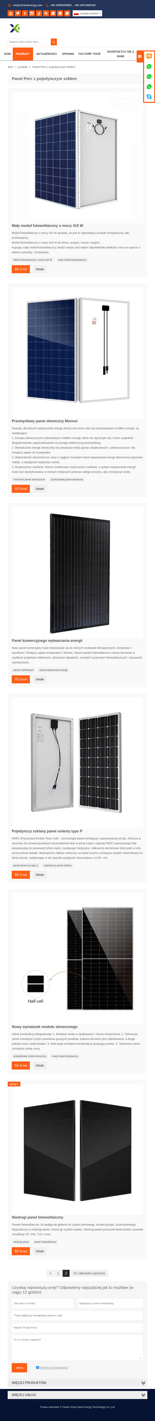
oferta (19, 1367)
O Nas (145, 53)
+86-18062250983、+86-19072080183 (73, 5)
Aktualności (46, 53)
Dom (7, 53)
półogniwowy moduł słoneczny (29, 1056)
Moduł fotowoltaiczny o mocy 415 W (32, 260)
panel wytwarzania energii (53, 670)
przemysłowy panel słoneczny (67, 479)
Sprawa (68, 53)
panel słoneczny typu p (25, 865)
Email (21, 269)
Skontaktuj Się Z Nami (120, 54)
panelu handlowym (23, 670)
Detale (40, 269)
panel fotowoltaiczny (45, 1242)
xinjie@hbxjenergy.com (27, 5)
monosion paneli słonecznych (29, 479)
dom (10, 67)
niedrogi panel (20, 1242)
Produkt (23, 53)
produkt (23, 67)
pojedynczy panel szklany (57, 865)
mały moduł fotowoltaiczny (72, 260)
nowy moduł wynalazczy (65, 1056)
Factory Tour (90, 53)
